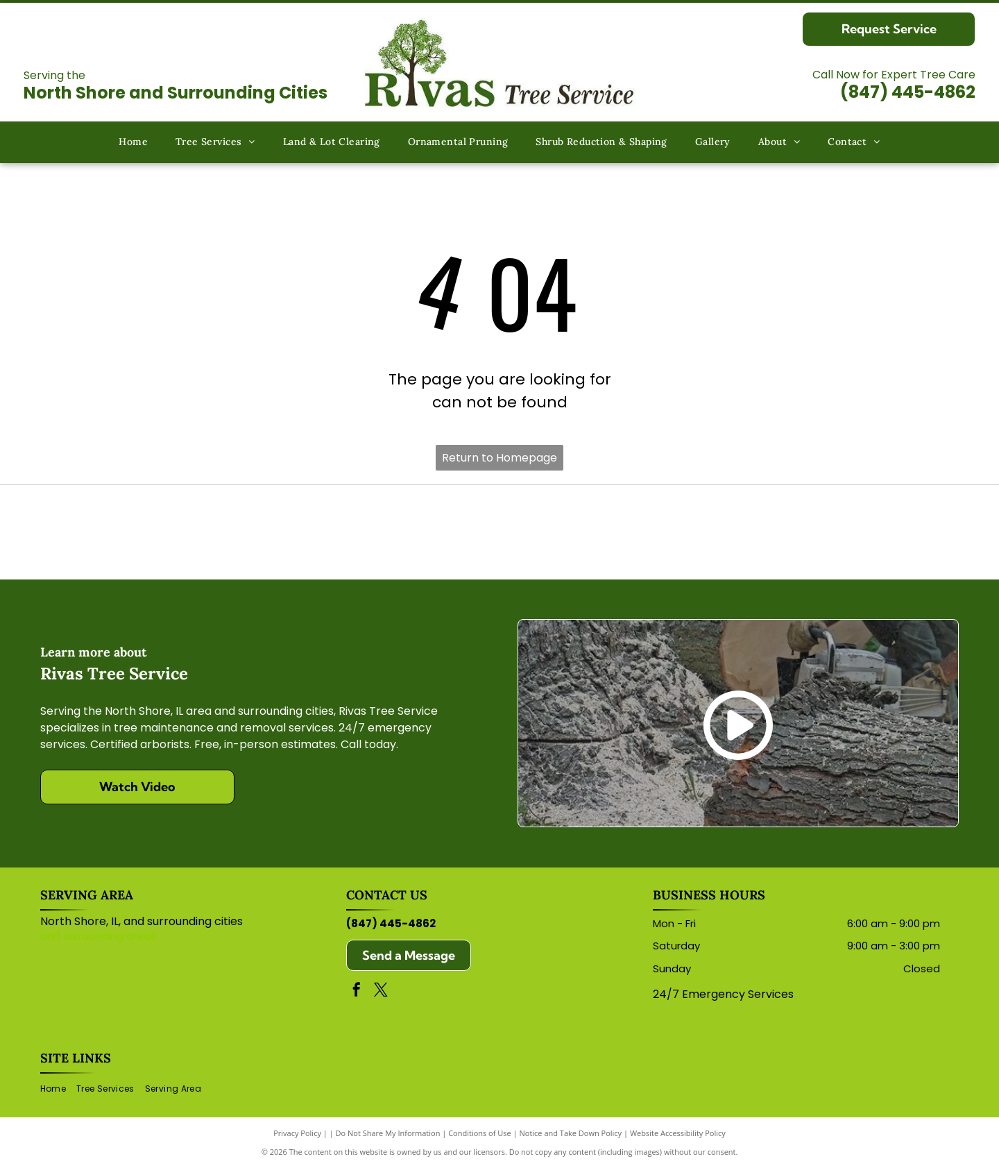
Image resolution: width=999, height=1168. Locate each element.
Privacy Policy (297, 1133)
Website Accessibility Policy (678, 1133)
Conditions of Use (479, 1133)
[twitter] (380, 991)
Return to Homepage (499, 458)
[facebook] (356, 991)
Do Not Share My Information (388, 1133)
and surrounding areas (98, 936)
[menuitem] (133, 142)
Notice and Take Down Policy (571, 1133)
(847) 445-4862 (907, 92)
